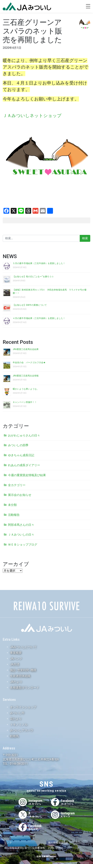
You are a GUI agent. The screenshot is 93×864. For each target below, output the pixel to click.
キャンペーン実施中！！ (25, 402)
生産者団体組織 (20, 676)
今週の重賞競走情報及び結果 (27, 475)
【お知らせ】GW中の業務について (30, 305)
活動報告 (14, 515)
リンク (8, 842)
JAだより (16, 681)
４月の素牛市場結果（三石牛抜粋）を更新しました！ (39, 318)
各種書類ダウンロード (24, 687)
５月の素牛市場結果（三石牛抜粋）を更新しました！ (39, 263)
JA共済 (14, 664)
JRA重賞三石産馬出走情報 (26, 375)
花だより (16, 718)
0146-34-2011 (18, 763)
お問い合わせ (55, 847)
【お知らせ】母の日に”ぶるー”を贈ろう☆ (33, 276)
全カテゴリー (16, 485)
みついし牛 (17, 713)
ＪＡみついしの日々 (21, 534)
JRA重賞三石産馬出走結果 (26, 349)
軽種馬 (14, 736)
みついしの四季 (18, 445)
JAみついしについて (23, 647)
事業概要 (16, 652)
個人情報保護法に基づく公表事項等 (24, 847)
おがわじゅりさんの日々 (24, 435)
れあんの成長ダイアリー (24, 465)
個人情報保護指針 (58, 842)
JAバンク (16, 658)
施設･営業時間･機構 (23, 670)
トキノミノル (18, 724)
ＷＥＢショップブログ (22, 544)
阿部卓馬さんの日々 (21, 525)
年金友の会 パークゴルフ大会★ (29, 362)
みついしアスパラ (21, 730)
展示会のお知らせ (19, 495)
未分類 (12, 505)
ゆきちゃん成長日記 (21, 455)
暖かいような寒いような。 (26, 389)
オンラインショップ (23, 707)
